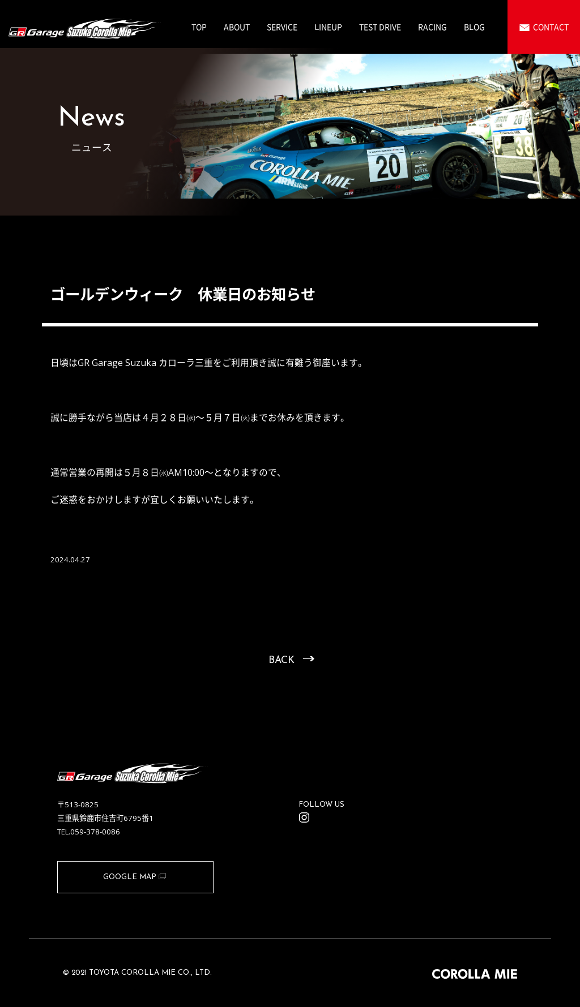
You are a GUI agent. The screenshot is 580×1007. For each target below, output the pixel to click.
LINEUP (328, 26)
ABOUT (237, 26)
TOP (199, 26)
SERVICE (282, 26)
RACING (432, 26)
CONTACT (551, 26)
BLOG (474, 26)
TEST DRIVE (380, 26)
